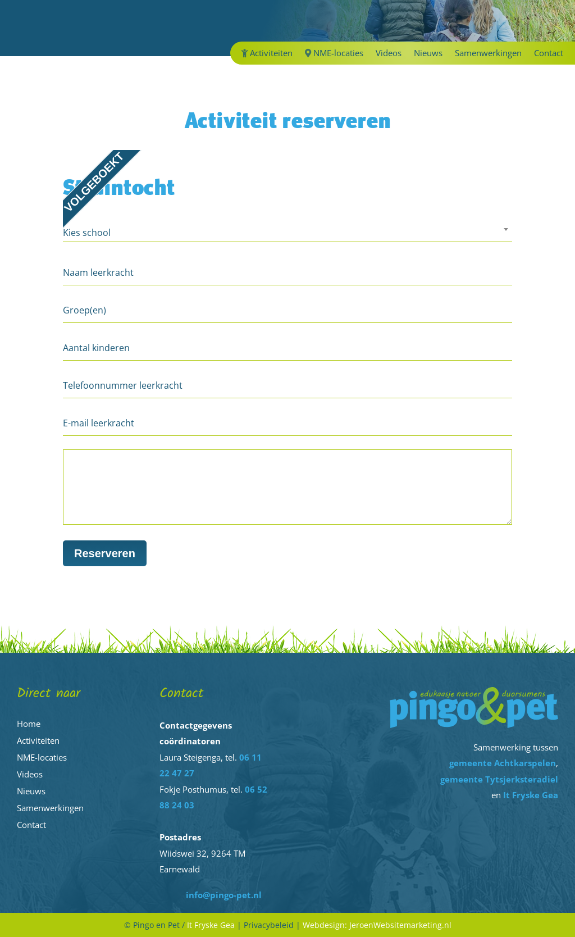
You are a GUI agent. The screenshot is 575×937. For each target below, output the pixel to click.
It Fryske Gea (530, 794)
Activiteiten (267, 53)
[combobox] (287, 234)
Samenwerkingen (488, 53)
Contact (548, 53)
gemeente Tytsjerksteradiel (499, 779)
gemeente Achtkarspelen (502, 762)
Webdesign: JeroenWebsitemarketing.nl (377, 925)
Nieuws (428, 53)
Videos (388, 53)
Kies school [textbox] (87, 232)
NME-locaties (334, 53)
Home (28, 723)
